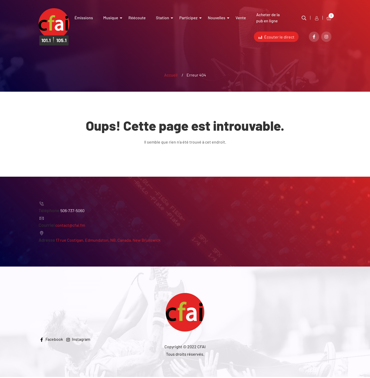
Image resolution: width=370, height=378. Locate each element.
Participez (188, 17)
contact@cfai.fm (70, 226)
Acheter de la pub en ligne (268, 17)
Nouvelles (216, 17)
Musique (110, 17)
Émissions (84, 17)
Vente (241, 17)
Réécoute (137, 17)
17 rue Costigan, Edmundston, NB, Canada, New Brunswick (108, 241)
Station (162, 17)
